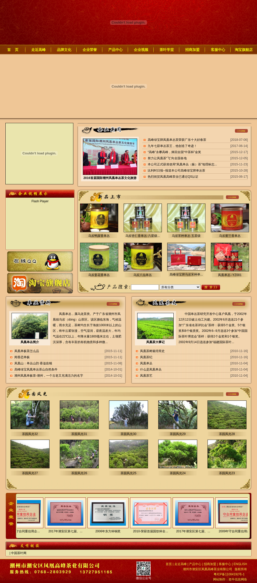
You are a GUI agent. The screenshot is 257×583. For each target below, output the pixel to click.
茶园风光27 (30, 473)
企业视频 (141, 50)
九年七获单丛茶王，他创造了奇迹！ (172, 146)
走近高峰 (38, 50)
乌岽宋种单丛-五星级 (186, 236)
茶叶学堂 (167, 50)
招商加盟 (192, 50)
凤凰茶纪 (146, 357)
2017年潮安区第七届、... (64, 531)
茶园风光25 (128, 473)
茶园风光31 (79, 434)
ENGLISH (240, 564)
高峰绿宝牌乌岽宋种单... (186, 274)
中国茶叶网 (18, 553)
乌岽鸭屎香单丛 (99, 236)
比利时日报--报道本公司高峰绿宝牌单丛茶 (176, 170)
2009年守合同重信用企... (21, 531)
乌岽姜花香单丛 (99, 275)
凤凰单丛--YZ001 (229, 275)
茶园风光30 (128, 434)
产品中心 (115, 50)
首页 (169, 564)
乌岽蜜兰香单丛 (230, 236)
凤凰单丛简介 (30, 342)
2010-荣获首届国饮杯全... (148, 531)
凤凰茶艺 (146, 375)
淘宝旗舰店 (244, 50)
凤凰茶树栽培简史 (152, 351)
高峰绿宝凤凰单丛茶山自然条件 (35, 369)
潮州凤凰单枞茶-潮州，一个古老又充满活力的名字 (48, 375)
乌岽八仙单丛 (142, 275)
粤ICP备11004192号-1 (229, 574)
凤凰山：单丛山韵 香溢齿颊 (33, 363)
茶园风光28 (227, 434)
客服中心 (218, 50)
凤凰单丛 (146, 363)
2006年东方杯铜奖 (106, 531)
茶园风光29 (177, 434)
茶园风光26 (79, 473)
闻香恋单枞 (22, 357)
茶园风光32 (30, 434)
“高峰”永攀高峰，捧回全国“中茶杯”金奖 (174, 152)
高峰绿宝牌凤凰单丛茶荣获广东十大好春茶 (177, 140)
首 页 (12, 50)
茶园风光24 (177, 473)
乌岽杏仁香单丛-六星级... (142, 236)
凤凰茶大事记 (155, 342)
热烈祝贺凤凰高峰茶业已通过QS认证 (173, 176)
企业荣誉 (90, 50)
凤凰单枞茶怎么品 (26, 351)
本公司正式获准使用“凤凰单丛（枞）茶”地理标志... (182, 164)
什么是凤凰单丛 (151, 369)
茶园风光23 (227, 473)
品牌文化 (64, 50)
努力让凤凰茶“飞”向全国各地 (167, 158)
